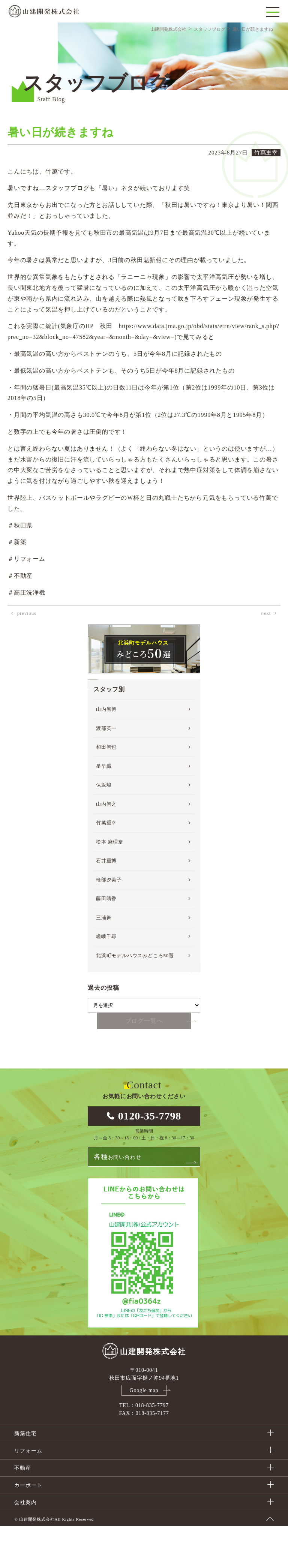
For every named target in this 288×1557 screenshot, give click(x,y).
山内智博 (106, 739)
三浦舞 (103, 947)
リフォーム (28, 1481)
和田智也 (106, 777)
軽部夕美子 (109, 910)
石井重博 (106, 890)
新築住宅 (25, 1464)
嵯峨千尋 (106, 966)
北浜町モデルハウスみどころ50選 (135, 985)
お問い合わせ (117, 1187)
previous (26, 643)
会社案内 (25, 1533)
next (266, 643)
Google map (144, 1421)
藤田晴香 (106, 928)
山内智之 (106, 834)
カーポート (28, 1516)
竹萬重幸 (106, 853)
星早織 (103, 796)
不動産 (22, 1499)
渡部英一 (106, 758)
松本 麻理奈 (109, 872)
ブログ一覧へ (144, 1051)
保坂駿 (103, 815)
